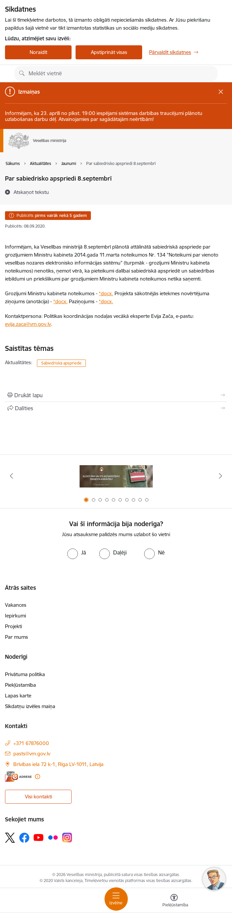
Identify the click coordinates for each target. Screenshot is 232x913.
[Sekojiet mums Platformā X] (10, 838)
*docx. (106, 293)
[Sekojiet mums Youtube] (39, 837)
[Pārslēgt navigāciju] (116, 899)
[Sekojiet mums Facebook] (24, 838)
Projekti (13, 626)
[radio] (76, 552)
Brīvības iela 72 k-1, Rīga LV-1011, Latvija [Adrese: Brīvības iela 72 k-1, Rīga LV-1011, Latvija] (58, 764)
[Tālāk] (220, 476)
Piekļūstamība (20, 685)
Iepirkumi (15, 615)
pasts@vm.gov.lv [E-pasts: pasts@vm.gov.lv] (31, 753)
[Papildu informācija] (37, 776)
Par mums (16, 637)
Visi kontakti (38, 796)
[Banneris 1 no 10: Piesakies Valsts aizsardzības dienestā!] (116, 476)
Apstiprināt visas (109, 52)
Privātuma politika (25, 674)
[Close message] (221, 91)
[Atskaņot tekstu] (31, 192)
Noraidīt (38, 52)
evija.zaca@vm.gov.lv (28, 324)
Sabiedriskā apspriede (61, 363)
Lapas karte (18, 695)
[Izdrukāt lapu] (116, 395)
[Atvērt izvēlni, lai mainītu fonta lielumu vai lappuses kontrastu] (174, 901)
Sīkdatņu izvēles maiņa (30, 706)
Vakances (15, 605)
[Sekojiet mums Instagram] (67, 837)
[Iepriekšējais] (11, 476)
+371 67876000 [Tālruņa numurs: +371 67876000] (31, 743)
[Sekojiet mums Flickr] (53, 837)
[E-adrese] (18, 776)
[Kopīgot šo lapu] (116, 408)
